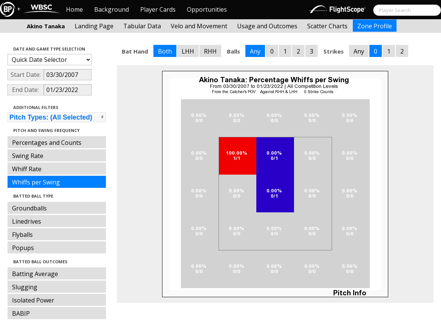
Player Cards (158, 9)
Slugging (24, 287)
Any (255, 51)
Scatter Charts (327, 26)
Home (74, 9)
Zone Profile (374, 26)
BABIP (21, 313)
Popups (23, 248)
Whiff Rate (26, 169)
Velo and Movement (199, 26)
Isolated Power (33, 300)
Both (165, 51)
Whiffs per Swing (36, 182)
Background (111, 9)
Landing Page (94, 26)
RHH (210, 51)
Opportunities (207, 9)
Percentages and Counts (46, 142)
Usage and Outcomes (267, 26)
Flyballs (22, 234)
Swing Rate (27, 156)
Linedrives (26, 221)
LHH (188, 51)
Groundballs (29, 208)
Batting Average (35, 274)
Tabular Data (142, 26)
